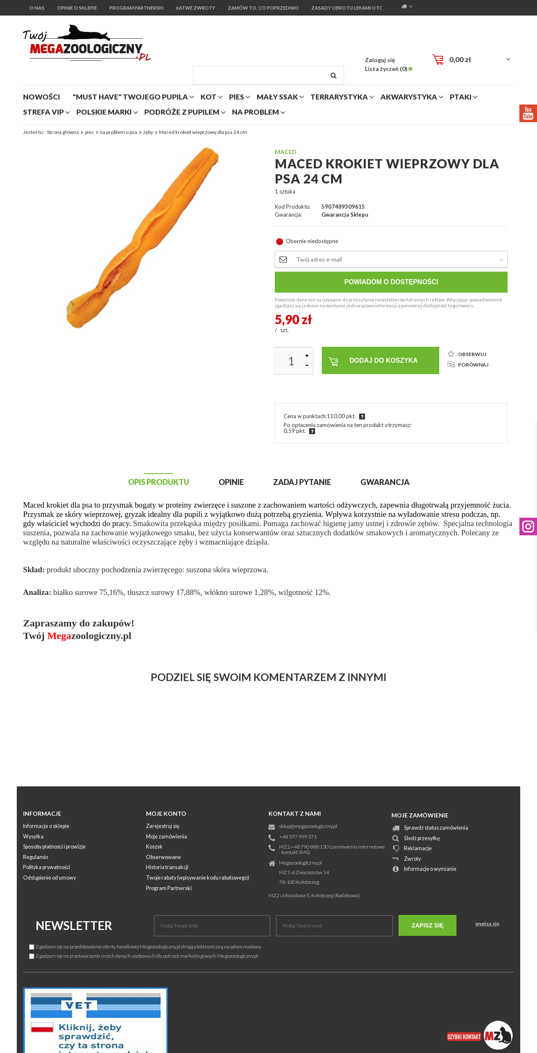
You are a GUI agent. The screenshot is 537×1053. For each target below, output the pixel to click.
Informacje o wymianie (430, 869)
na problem (255, 111)
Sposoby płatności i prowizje (54, 847)
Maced (286, 151)
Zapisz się (427, 925)
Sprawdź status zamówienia (436, 828)
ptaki (461, 96)
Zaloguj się (380, 59)
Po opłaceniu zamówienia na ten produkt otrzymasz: (348, 425)
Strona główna (63, 132)
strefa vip (43, 111)
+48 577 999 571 (298, 837)
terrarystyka (339, 96)
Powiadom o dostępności (391, 282)
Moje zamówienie (419, 815)
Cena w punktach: (305, 416)
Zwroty (412, 859)
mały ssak (277, 96)
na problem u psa (118, 132)
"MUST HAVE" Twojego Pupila (130, 96)
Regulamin (35, 857)
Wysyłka (33, 837)
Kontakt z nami (294, 813)
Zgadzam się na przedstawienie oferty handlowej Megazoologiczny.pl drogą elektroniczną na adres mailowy (145, 946)
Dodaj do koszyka (373, 361)
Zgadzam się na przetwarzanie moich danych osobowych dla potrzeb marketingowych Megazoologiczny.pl (143, 956)
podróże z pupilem (181, 111)
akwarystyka (409, 96)
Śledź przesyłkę (422, 838)
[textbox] (268, 75)
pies (236, 96)
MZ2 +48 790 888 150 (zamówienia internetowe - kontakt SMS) (332, 849)
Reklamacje (418, 848)
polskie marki (104, 111)
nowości (41, 96)
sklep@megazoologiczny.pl (308, 826)
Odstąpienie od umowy (49, 878)
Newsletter (74, 925)
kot (208, 96)
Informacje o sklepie (46, 826)
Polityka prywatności (46, 867)
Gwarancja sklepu (344, 215)
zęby (148, 132)
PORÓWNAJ (468, 364)
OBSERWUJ (467, 354)
